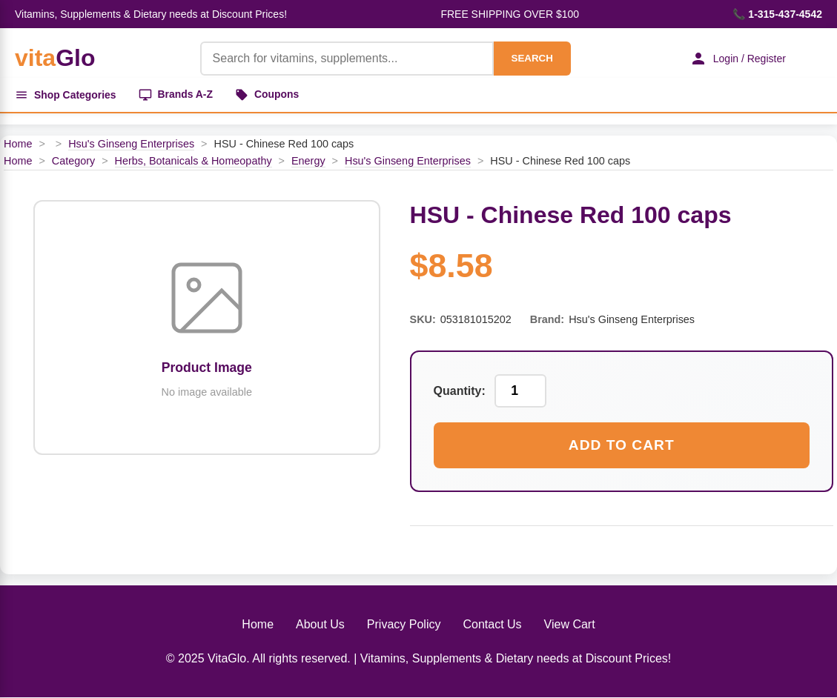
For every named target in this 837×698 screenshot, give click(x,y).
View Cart (569, 624)
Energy (308, 161)
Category (73, 161)
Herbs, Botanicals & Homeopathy (193, 161)
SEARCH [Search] (531, 58)
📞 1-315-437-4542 (777, 14)
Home (18, 144)
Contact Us (492, 624)
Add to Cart (622, 445)
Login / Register (737, 58)
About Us (320, 624)
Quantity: (460, 391)
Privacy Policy (404, 624)
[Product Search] (346, 58)
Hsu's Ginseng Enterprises (131, 144)
